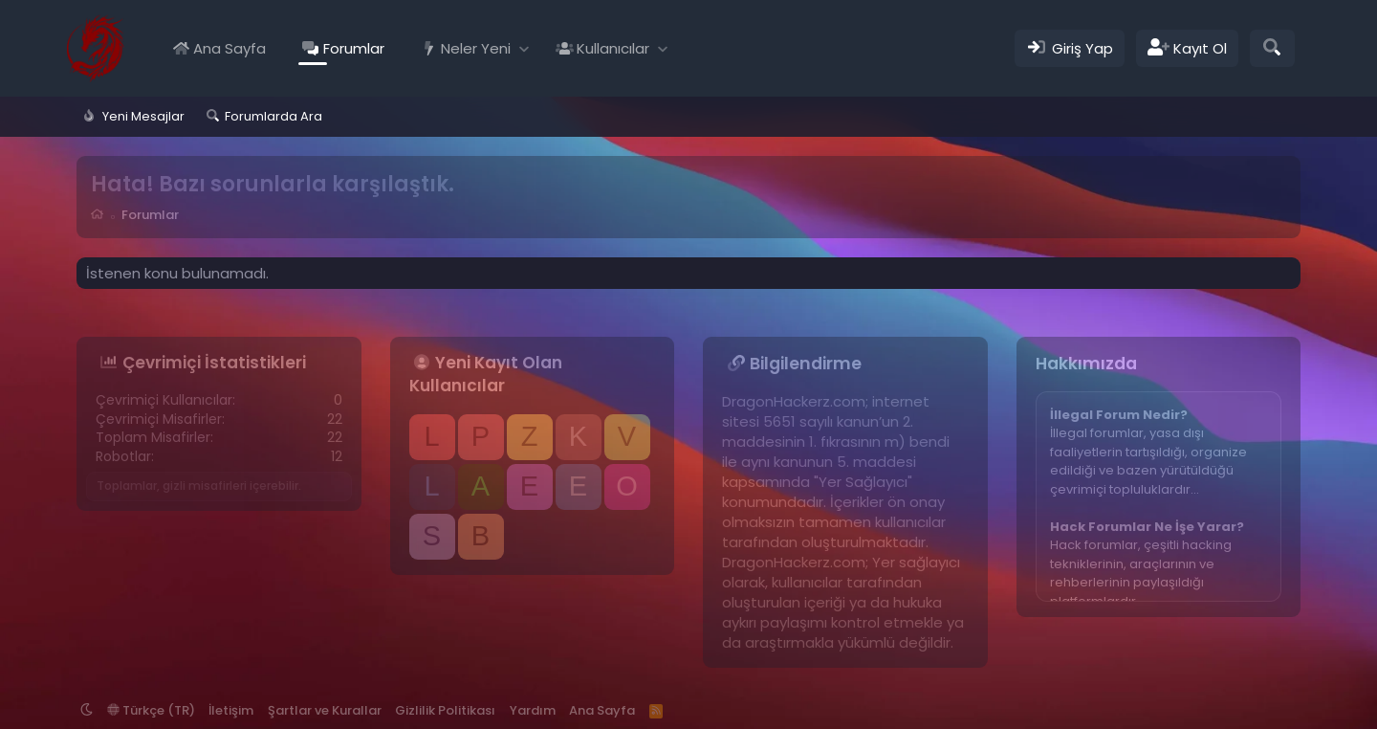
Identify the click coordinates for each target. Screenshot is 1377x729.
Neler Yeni (476, 48)
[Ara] (1272, 48)
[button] (524, 48)
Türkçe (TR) (151, 710)
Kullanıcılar (613, 48)
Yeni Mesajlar (143, 116)
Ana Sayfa (229, 48)
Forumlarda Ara (273, 116)
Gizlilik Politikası (445, 710)
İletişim (230, 710)
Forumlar (353, 48)
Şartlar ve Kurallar (325, 710)
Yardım (533, 710)
